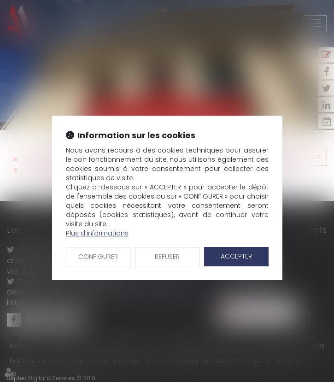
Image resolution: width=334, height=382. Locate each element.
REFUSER (167, 256)
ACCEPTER (236, 256)
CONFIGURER (98, 256)
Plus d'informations (97, 233)
